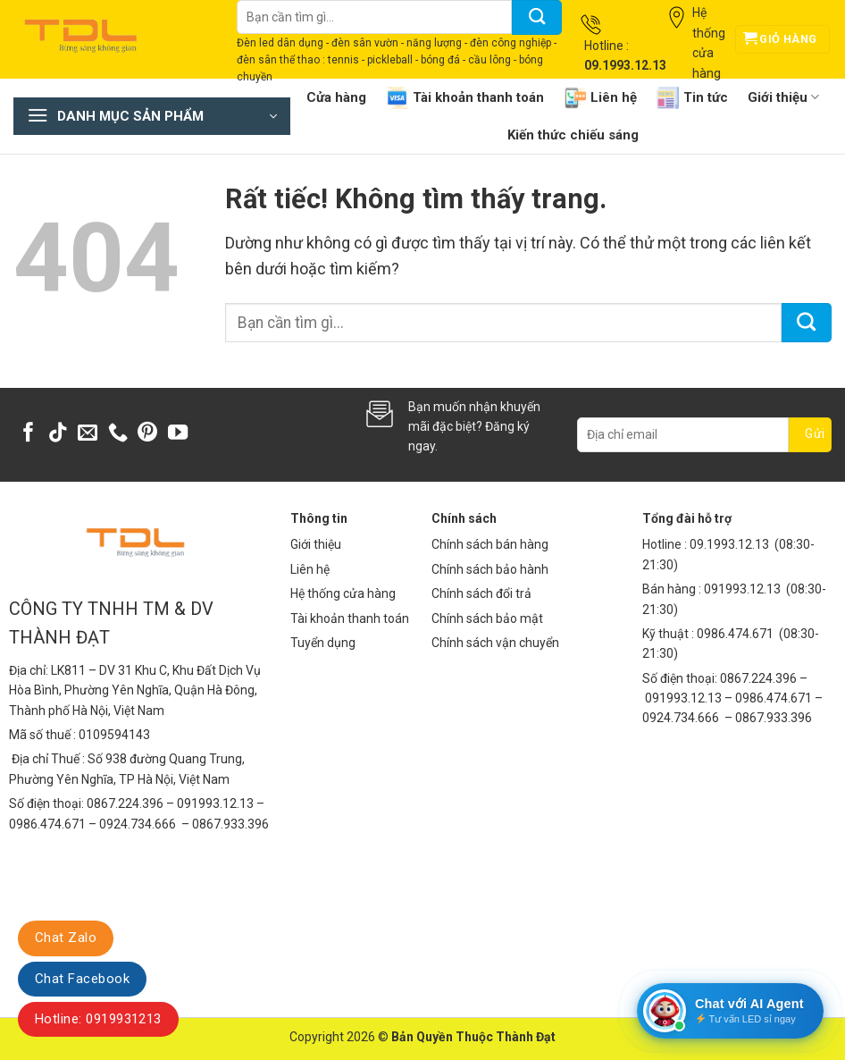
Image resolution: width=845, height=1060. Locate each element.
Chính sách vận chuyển (495, 642)
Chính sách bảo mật (487, 618)
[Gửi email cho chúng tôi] (87, 434)
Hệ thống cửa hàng (343, 593)
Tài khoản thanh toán (465, 98)
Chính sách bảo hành (489, 569)
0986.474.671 (736, 634)
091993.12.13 (742, 589)
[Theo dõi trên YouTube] (178, 434)
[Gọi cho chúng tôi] (118, 434)
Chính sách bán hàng (489, 544)
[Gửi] (537, 17)
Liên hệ (600, 98)
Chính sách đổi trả (481, 593)
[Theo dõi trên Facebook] (28, 434)
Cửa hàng (336, 97)
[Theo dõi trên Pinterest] (147, 434)
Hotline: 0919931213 (98, 1019)
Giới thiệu (783, 96)
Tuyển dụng (323, 642)
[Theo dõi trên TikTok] (58, 434)
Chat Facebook (82, 979)
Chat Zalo (65, 938)
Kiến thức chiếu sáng (573, 135)
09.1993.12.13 (729, 544)
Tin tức (692, 98)
